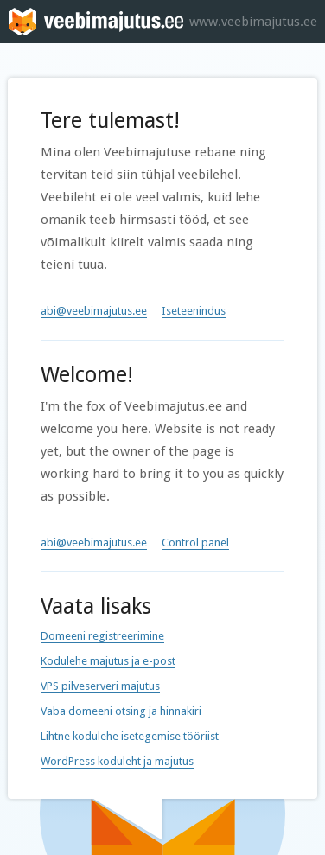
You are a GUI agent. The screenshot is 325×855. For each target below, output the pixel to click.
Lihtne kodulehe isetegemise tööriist (130, 736)
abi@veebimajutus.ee (94, 310)
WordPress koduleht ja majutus (117, 761)
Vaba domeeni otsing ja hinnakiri (121, 711)
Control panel (195, 542)
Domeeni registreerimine (102, 635)
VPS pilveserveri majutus (100, 686)
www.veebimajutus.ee (253, 21)
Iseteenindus (194, 310)
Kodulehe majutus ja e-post (108, 660)
